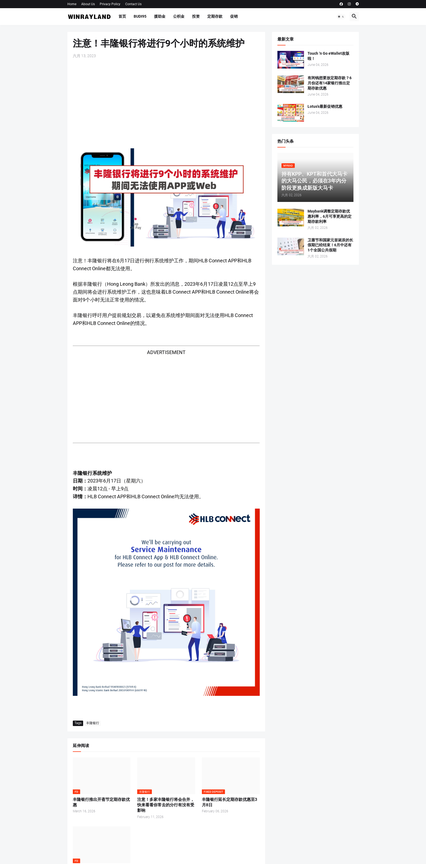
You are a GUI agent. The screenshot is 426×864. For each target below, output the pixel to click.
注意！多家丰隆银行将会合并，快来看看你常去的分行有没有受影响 (165, 805)
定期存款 (215, 16)
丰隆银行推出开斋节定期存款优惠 (101, 802)
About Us (88, 4)
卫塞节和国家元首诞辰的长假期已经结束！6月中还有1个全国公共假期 (330, 245)
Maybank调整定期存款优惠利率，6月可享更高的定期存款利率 (330, 216)
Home (71, 4)
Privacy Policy (110, 4)
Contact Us (133, 4)
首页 (122, 16)
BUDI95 (140, 16)
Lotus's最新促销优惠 (325, 106)
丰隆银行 (92, 723)
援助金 (159, 16)
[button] (341, 16)
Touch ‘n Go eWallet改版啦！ (328, 56)
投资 (196, 16)
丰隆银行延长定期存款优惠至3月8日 (229, 802)
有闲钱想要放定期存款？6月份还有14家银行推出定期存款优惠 (330, 83)
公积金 (178, 16)
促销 (234, 16)
